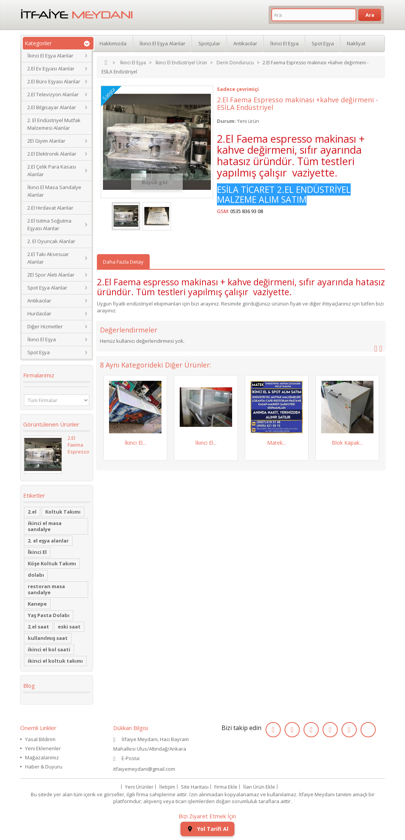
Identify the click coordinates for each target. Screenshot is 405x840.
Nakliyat (356, 43)
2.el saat (38, 626)
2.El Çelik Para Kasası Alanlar (51, 170)
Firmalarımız (38, 375)
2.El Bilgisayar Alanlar (51, 107)
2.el (32, 511)
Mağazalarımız (42, 757)
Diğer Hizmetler (45, 326)
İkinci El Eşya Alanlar (50, 55)
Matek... (276, 442)
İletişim (167, 786)
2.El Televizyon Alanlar (53, 94)
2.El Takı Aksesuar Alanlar (48, 258)
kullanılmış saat (48, 638)
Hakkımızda (113, 43)
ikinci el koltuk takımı (55, 660)
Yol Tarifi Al (207, 828)
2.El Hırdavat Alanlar (50, 207)
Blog (29, 685)
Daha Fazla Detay (123, 261)
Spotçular (209, 43)
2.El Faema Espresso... (80, 444)
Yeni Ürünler (139, 786)
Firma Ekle (225, 786)
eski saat (69, 626)
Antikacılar (39, 300)
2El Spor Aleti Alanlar (50, 274)
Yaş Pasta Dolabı (49, 615)
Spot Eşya (38, 352)
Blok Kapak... (347, 442)
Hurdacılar (39, 313)
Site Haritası (195, 786)
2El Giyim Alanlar (46, 140)
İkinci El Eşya (41, 339)
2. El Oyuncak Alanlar (51, 241)
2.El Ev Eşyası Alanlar (50, 68)
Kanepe (37, 603)
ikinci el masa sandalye (45, 526)
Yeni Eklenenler (43, 748)
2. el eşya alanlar (48, 540)
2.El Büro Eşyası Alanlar (53, 81)
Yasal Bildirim (40, 739)
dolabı (36, 574)
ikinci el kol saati (49, 649)
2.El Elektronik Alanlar (51, 153)
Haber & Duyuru (43, 766)
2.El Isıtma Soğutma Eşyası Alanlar (49, 224)
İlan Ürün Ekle (259, 786)
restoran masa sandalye (46, 589)
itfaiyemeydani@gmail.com (144, 768)
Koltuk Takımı (63, 511)
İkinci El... (135, 442)
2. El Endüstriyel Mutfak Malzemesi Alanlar (54, 124)
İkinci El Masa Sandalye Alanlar (54, 191)
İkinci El (37, 552)
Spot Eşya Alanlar (47, 287)
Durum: (226, 121)
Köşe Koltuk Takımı (52, 563)
